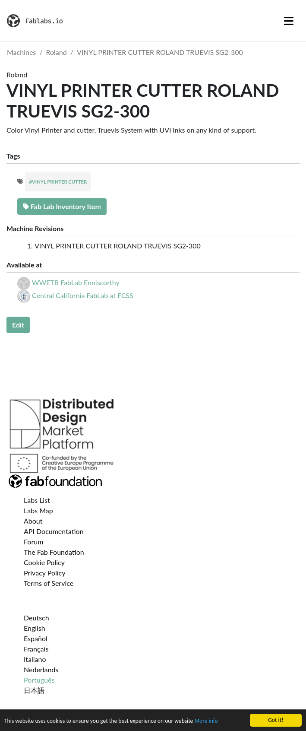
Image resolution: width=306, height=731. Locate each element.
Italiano (35, 659)
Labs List (37, 500)
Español (35, 638)
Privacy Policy (45, 573)
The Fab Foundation (54, 552)
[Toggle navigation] (288, 20)
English (34, 628)
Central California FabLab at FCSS (82, 295)
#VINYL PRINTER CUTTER (58, 181)
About (33, 521)
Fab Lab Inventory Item (62, 206)
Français (36, 649)
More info (206, 721)
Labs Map (38, 510)
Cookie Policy (44, 562)
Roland (56, 52)
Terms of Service (48, 583)
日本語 (34, 690)
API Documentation (54, 531)
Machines (21, 52)
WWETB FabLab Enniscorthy (76, 282)
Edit (18, 325)
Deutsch (36, 617)
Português (39, 680)
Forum (33, 541)
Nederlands (41, 669)
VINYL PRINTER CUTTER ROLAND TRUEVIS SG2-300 (160, 52)
